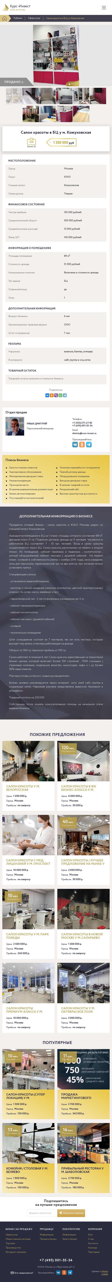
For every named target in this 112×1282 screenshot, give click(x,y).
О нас (91, 1239)
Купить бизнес (69, 1239)
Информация (46, 1234)
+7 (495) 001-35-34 (82, 425)
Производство (13, 1247)
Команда (92, 1247)
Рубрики (18, 18)
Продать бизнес (48, 1239)
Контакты (93, 1243)
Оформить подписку (71, 1213)
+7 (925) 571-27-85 (82, 423)
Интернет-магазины (16, 1252)
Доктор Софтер (104, 1273)
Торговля (10, 1243)
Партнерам (94, 1252)
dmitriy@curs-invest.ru (84, 433)
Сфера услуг (34, 18)
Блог (90, 1234)
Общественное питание (18, 1239)
